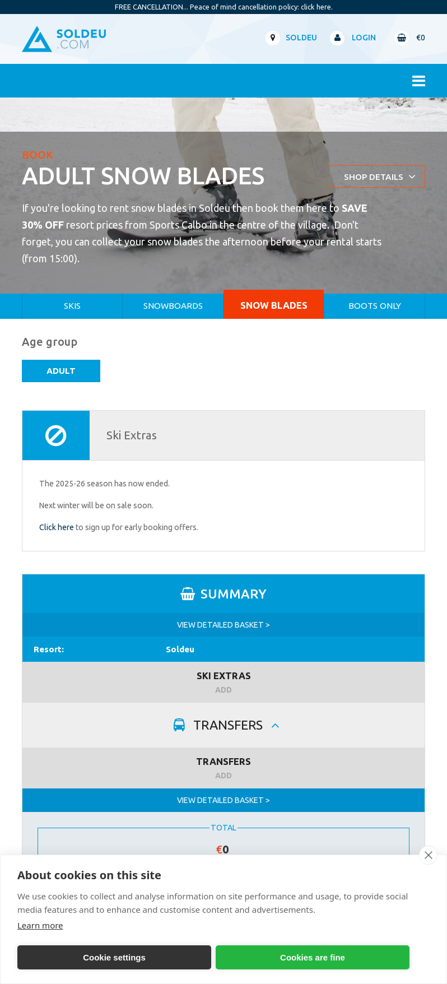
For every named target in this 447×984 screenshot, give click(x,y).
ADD (223, 689)
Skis (72, 305)
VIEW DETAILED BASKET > (223, 624)
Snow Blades (274, 305)
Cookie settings (114, 957)
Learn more (40, 925)
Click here (56, 527)
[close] (428, 855)
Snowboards (173, 305)
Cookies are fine (312, 957)
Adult (61, 370)
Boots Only (374, 305)
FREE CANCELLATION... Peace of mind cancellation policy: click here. (224, 7)
